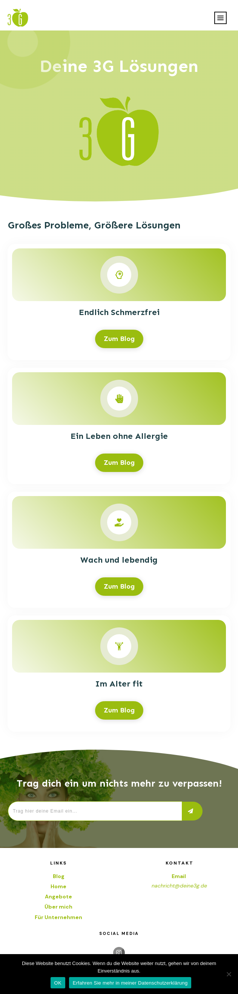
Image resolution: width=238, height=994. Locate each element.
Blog (58, 876)
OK (57, 983)
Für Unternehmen (58, 917)
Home (58, 886)
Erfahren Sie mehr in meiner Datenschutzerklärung (130, 983)
